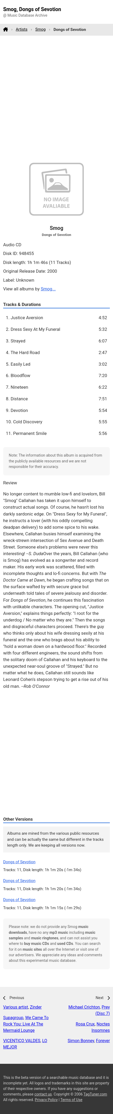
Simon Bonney (81, 1040)
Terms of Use (71, 1100)
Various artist (15, 1007)
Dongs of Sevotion (19, 862)
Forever (103, 1040)
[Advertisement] (56, 99)
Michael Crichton (84, 1007)
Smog (40, 29)
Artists (21, 29)
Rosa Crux (85, 1024)
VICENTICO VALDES (21, 1040)
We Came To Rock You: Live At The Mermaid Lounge (26, 1024)
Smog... (48, 288)
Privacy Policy (46, 1100)
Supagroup (13, 1017)
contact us (43, 1094)
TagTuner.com (95, 1094)
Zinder (36, 1007)
